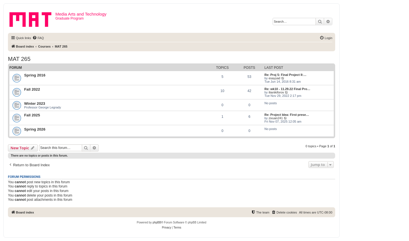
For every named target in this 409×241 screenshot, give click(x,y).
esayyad (274, 78)
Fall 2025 (32, 115)
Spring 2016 (34, 75)
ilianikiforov (276, 92)
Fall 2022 (32, 89)
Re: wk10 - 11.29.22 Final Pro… (287, 89)
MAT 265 (19, 59)
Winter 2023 (34, 103)
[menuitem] (38, 38)
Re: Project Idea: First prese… (286, 114)
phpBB (157, 222)
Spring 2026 (34, 129)
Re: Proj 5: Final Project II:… (285, 74)
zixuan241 (276, 118)
